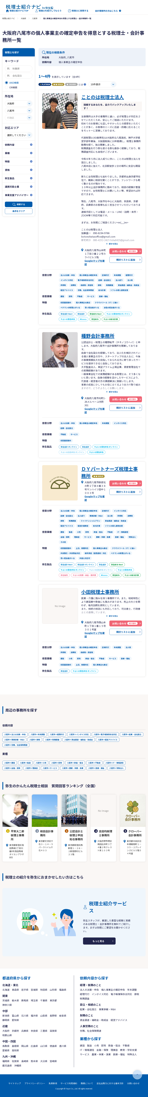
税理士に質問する (78, 10)
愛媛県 (5, 1050)
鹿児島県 (7, 1065)
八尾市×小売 (41, 762)
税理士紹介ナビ (8, 18)
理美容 (114, 1050)
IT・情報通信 (87, 1050)
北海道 (5, 989)
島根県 (15, 1046)
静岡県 (5, 1020)
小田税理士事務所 (100, 591)
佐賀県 (15, 1061)
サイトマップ (14, 1083)
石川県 (24, 1015)
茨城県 (5, 1000)
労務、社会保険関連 (90, 1030)
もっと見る (98, 941)
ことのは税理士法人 (102, 97)
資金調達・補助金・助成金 (94, 1020)
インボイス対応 (100, 994)
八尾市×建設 (9, 762)
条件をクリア (18, 211)
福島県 (62, 989)
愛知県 (15, 1020)
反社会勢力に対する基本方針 (110, 1083)
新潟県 (5, 1015)
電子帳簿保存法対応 (121, 994)
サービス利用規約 (69, 1083)
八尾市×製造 (25, 762)
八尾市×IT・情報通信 (114, 762)
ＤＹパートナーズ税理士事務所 (109, 472)
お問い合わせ (133, 1083)
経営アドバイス (119, 1020)
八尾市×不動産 (94, 762)
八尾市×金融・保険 (12, 768)
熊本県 (34, 1061)
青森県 (15, 989)
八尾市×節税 (34, 739)
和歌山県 (7, 1035)
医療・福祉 (119, 1054)
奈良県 (34, 1030)
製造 (89, 1045)
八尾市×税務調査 (52, 739)
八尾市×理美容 (31, 768)
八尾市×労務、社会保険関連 (15, 745)
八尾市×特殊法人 (116, 768)
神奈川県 (7, 1005)
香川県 (62, 1046)
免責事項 (53, 1083)
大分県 (43, 1061)
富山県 (15, 1015)
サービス (84, 1054)
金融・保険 (102, 1050)
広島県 (34, 1046)
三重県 (43, 1030)
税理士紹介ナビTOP (17, 10)
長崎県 (24, 1061)
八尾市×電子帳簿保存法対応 (105, 734)
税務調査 (84, 998)
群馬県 (24, 1000)
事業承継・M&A (107, 1009)
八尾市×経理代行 (57, 734)
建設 (82, 1045)
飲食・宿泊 (114, 1045)
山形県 (53, 989)
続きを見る (113, 244)
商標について (87, 1083)
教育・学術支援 (128, 1050)
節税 (136, 994)
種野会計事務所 (97, 335)
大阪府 (23, 18)
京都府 (15, 1030)
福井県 (34, 1015)
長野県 (53, 1015)
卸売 (103, 1045)
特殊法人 (132, 1054)
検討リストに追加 (125, 259)
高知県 (15, 1050)
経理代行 (84, 994)
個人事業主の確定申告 (113, 989)
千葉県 (43, 1000)
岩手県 (24, 989)
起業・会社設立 (88, 1009)
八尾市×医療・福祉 (96, 768)
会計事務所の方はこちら (106, 10)
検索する (21, 204)
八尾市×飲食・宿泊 (75, 762)
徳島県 (53, 1046)
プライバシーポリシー (34, 1083)
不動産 (126, 1045)
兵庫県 (24, 1030)
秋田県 (43, 989)
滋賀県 (53, 1030)
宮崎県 (53, 1061)
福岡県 (5, 1061)
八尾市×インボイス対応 (79, 734)
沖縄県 (17, 1065)
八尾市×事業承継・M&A (14, 739)
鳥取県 (5, 1046)
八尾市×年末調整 (38, 734)
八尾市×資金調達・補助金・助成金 (78, 739)
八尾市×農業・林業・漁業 (72, 768)
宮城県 (34, 989)
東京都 (53, 1000)
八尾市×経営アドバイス (107, 739)
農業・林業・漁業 (101, 1054)
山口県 (43, 1046)
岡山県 (24, 1046)
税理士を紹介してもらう (48, 10)
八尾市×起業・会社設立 (131, 734)
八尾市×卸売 (56, 762)
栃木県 (15, 1000)
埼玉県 (34, 1000)
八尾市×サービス (50, 768)
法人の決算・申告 (89, 989)
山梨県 (43, 1015)
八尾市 (34, 18)
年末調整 (132, 989)
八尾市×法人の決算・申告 (15, 734)
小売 (96, 1045)
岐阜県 (62, 1015)
